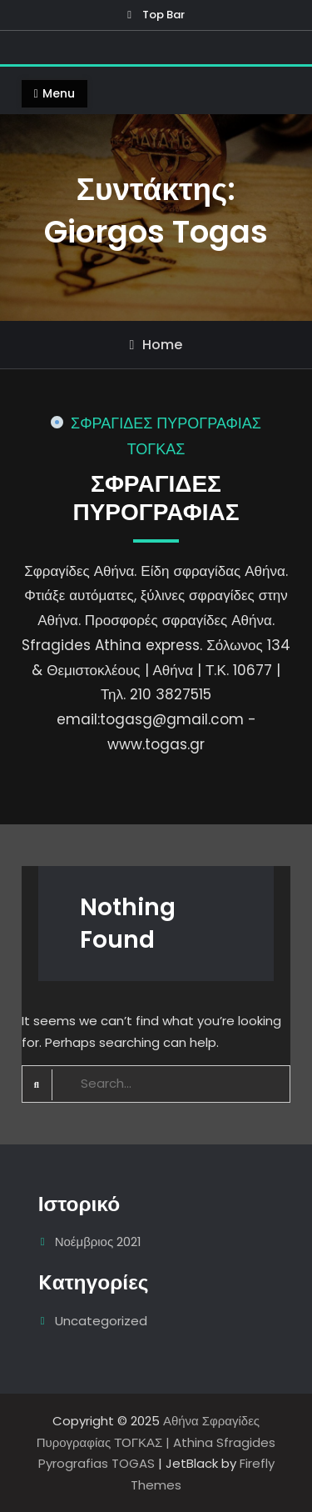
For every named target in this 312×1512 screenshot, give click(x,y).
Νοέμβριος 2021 (98, 1241)
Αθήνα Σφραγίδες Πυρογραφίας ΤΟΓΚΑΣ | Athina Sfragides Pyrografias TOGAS (156, 1442)
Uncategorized (101, 1320)
